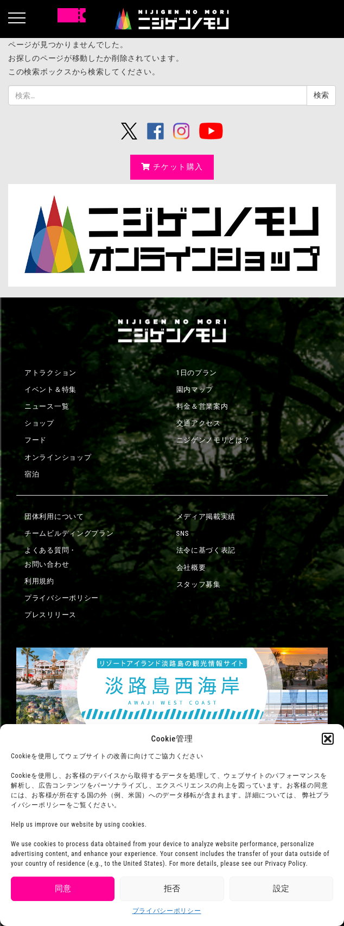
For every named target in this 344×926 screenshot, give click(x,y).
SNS (182, 533)
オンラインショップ (57, 457)
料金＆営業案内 (202, 406)
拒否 (172, 888)
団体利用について (54, 516)
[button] (327, 738)
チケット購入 (172, 166)
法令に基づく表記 (206, 550)
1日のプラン (197, 373)
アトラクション (50, 373)
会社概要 (191, 567)
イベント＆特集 (50, 389)
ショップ (39, 423)
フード (35, 440)
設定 (281, 888)
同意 (63, 888)
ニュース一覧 (46, 406)
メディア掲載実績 (206, 516)
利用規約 (39, 581)
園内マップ (195, 389)
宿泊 (31, 474)
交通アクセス (198, 423)
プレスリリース (50, 615)
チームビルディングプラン (68, 533)
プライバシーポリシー (166, 911)
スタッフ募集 (198, 584)
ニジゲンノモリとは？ (213, 440)
